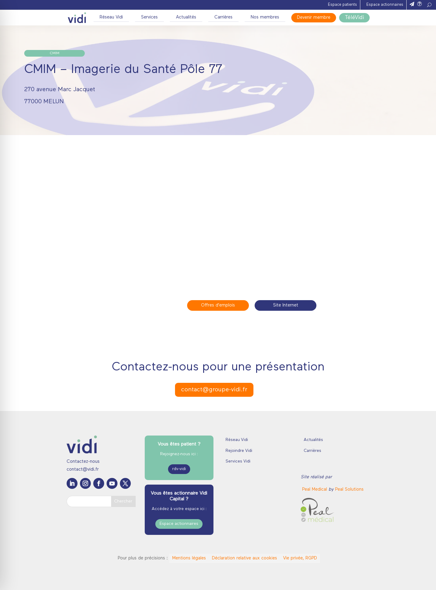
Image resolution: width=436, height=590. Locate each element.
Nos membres (265, 17)
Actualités (186, 17)
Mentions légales (189, 558)
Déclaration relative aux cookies (244, 558)
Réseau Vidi (111, 17)
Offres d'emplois (218, 305)
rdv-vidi (179, 469)
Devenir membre (313, 17)
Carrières (223, 17)
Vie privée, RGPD (300, 558)
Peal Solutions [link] (349, 489)
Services (149, 17)
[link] (315, 489)
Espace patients (342, 5)
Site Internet (285, 305)
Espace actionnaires (384, 5)
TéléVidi (354, 18)
